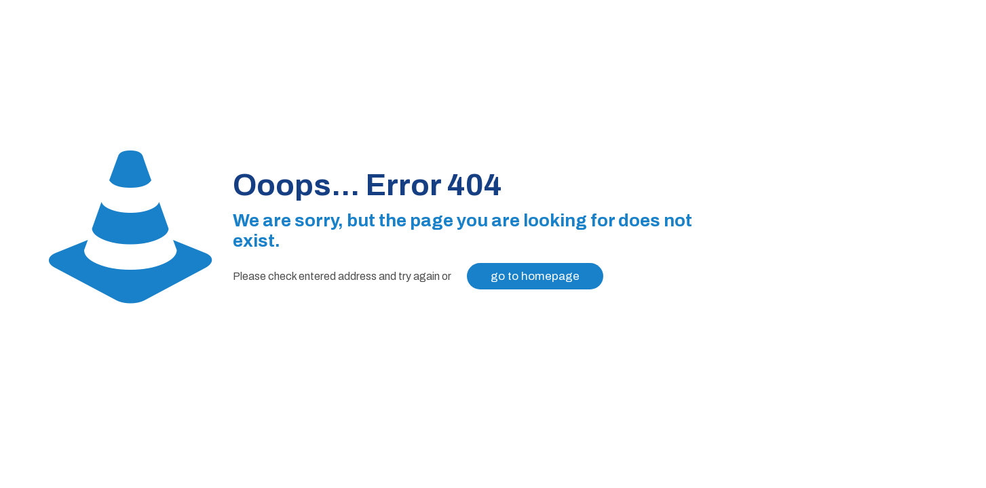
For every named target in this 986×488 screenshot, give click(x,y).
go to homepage (535, 276)
